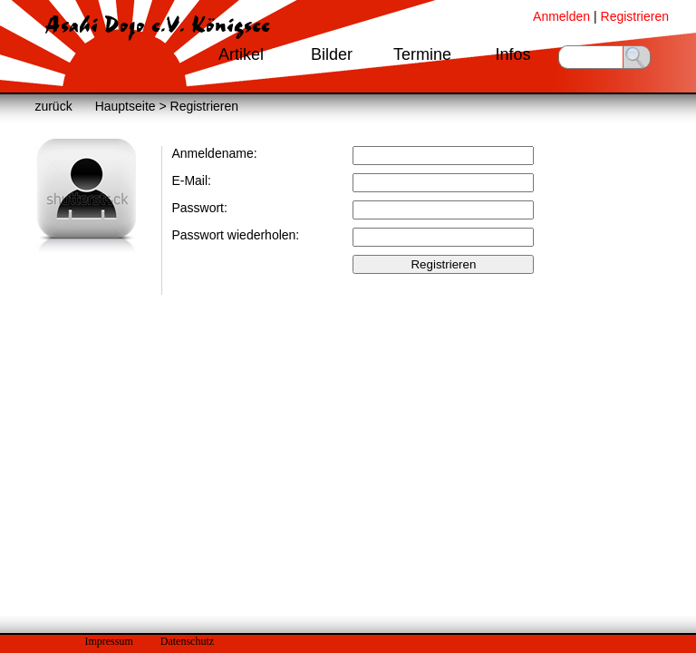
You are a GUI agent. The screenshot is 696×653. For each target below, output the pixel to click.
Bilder (332, 54)
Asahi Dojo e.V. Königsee (157, 26)
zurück (53, 106)
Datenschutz (187, 641)
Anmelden (561, 16)
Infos (512, 54)
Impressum (108, 641)
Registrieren (635, 16)
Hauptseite (125, 106)
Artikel (241, 54)
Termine (422, 54)
